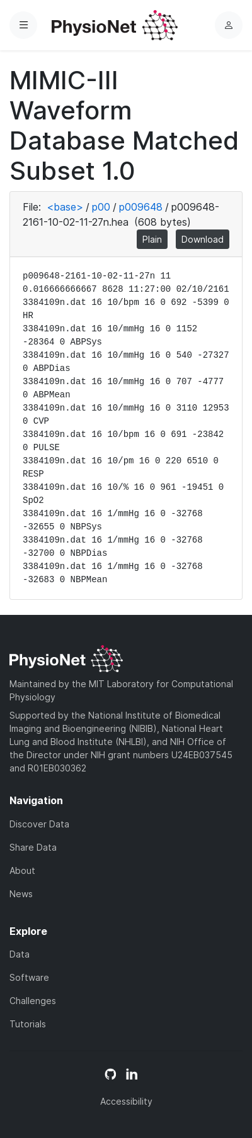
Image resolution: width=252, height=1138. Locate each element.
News (21, 893)
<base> (65, 207)
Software (29, 977)
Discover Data (39, 824)
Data (19, 954)
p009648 (141, 207)
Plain (152, 239)
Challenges (32, 1000)
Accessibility (126, 1101)
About (22, 870)
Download (202, 239)
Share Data (33, 847)
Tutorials (27, 1024)
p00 (101, 207)
